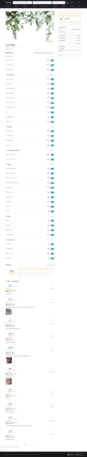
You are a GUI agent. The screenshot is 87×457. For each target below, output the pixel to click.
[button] (22, 2)
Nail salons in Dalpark (10, 439)
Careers (28, 447)
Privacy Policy (16, 447)
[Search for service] (44, 53)
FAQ (11, 447)
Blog (4, 447)
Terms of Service (23, 447)
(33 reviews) (10, 48)
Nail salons (4, 439)
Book (52, 60)
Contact (38, 447)
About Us (7, 447)
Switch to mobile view (43, 454)
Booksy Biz (33, 447)
